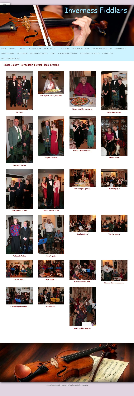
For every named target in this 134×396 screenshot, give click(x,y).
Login (5, 4)
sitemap (48, 385)
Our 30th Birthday (81, 49)
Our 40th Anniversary (102, 49)
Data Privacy (121, 49)
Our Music (65, 49)
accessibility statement (80, 385)
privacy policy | (67, 385)
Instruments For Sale (90, 53)
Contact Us (108, 53)
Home (3, 49)
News (12, 49)
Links (52, 53)
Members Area (7, 53)
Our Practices (34, 49)
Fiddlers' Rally (51, 49)
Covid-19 (21, 49)
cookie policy (56, 385)
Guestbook (22, 53)
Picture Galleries (39, 53)
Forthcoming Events (67, 53)
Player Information (10, 58)
